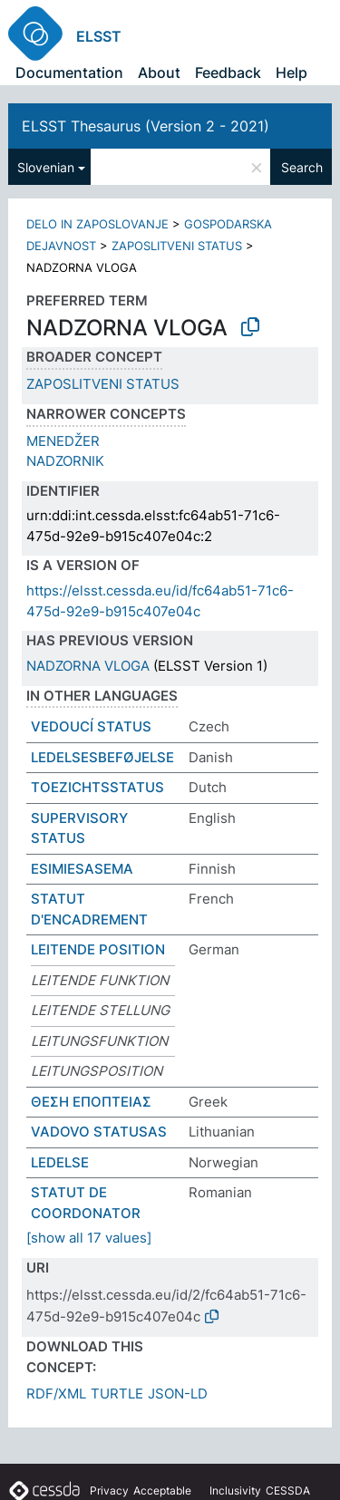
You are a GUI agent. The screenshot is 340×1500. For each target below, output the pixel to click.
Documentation (69, 72)
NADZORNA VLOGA (88, 665)
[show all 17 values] (88, 1237)
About (159, 72)
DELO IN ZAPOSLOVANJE (97, 224)
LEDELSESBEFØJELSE (102, 757)
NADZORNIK (65, 460)
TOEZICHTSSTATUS (97, 787)
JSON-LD (178, 1393)
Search (302, 167)
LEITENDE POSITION (98, 949)
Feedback (228, 72)
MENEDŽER (63, 441)
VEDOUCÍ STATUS (91, 726)
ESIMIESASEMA (82, 868)
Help (291, 72)
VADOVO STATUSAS (99, 1131)
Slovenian (45, 167)
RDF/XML (56, 1393)
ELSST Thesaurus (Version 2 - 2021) (145, 126)
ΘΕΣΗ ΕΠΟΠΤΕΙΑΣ (91, 1101)
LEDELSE (60, 1162)
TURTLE (117, 1393)
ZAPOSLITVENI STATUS (177, 245)
